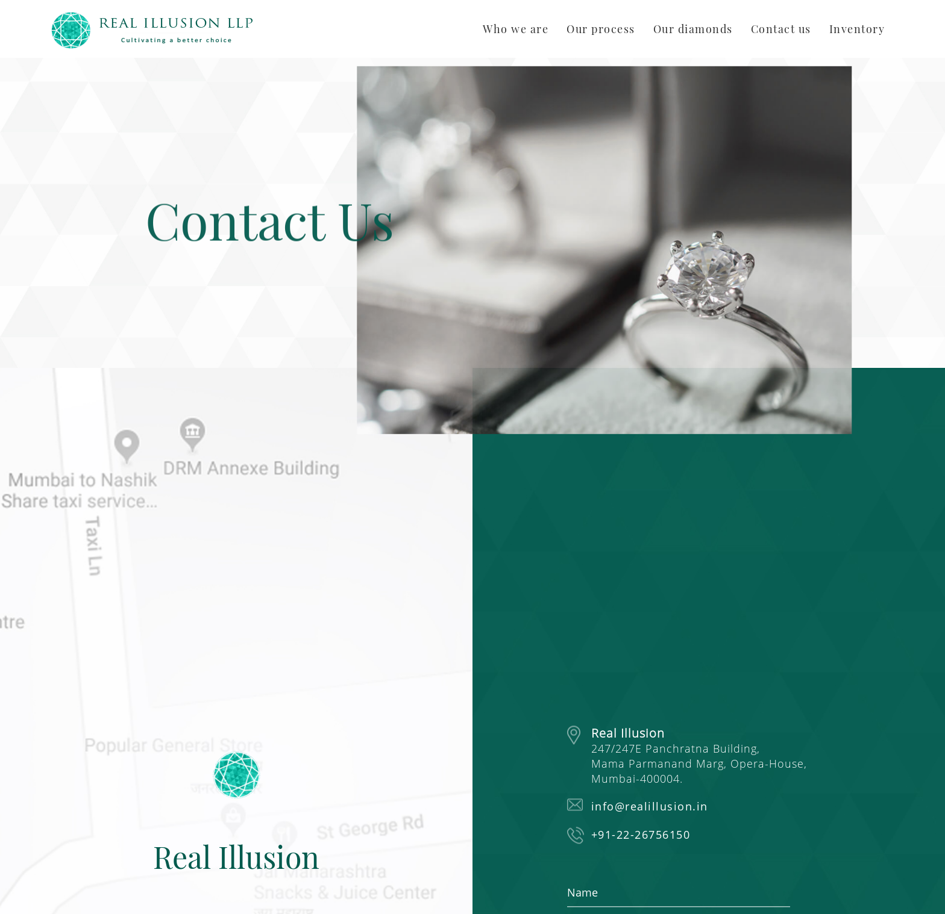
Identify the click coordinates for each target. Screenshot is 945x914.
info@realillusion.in (649, 807)
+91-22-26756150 (641, 835)
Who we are (515, 29)
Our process (601, 29)
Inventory (857, 29)
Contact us (781, 29)
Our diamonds (693, 29)
